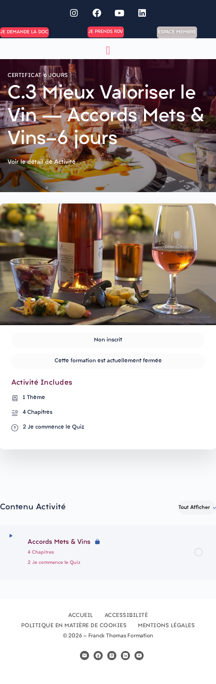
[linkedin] (125, 655)
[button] (108, 50)
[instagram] (111, 655)
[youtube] (139, 655)
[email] (84, 655)
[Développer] (11, 535)
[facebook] (98, 655)
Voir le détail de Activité (47, 162)
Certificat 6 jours (38, 75)
